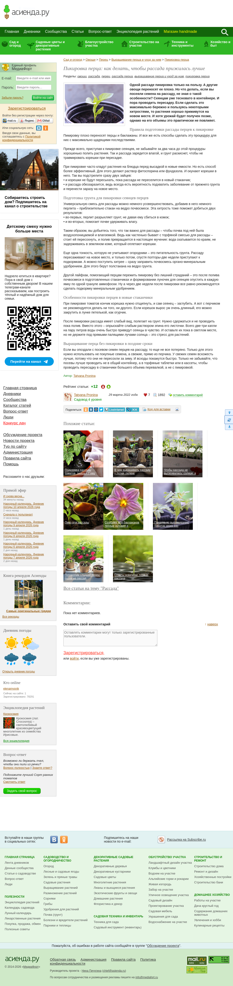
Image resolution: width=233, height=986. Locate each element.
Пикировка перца (177, 59)
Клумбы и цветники (162, 868)
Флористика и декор (108, 904)
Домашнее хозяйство (212, 894)
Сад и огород (15, 43)
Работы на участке (207, 900)
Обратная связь (63, 959)
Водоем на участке (161, 873)
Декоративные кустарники (112, 871)
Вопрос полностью (16, 767)
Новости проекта (19, 440)
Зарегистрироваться (83, 652)
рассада (94, 76)
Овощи (90, 59)
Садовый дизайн (160, 900)
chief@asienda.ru (114, 970)
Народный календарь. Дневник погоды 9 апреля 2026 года (23, 523)
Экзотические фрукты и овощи (115, 893)
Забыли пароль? (12, 97)
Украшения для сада (163, 916)
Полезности (14, 896)
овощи (82, 76)
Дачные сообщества (19, 868)
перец (105, 76)
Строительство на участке (144, 43)
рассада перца (122, 76)
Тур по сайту (15, 446)
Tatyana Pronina (85, 375)
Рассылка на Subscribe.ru (186, 839)
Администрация (18, 452)
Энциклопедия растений (137, 32)
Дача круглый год (206, 906)
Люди (8, 417)
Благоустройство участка (99, 43)
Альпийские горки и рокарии (168, 879)
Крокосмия (11, 714)
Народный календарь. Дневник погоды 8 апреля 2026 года (23, 534)
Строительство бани (208, 882)
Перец (103, 59)
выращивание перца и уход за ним (159, 76)
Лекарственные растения (23, 918)
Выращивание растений (60, 887)
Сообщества (56, 32)
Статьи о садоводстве (20, 873)
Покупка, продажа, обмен (23, 924)
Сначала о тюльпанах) (18, 514)
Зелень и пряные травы (60, 877)
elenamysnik (11, 688)
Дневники (32, 32)
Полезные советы (17, 929)
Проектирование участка (166, 906)
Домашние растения (108, 898)
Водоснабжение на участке (167, 922)
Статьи (78, 32)
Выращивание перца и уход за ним (136, 59)
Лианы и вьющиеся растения (114, 887)
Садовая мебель (160, 911)
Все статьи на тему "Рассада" (91, 588)
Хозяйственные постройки (212, 877)
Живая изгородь (159, 884)
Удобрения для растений (61, 909)
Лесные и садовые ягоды (61, 871)
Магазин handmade (180, 32)
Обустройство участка (167, 857)
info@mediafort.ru (147, 977)
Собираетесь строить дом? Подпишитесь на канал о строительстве (26, 202)
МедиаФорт (31, 966)
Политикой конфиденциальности (21, 138)
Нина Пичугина (91, 970)
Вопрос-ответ (100, 32)
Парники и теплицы (57, 925)
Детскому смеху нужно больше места (29, 228)
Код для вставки (159, 409)
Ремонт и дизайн (206, 871)
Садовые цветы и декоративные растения (50, 45)
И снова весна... (13, 496)
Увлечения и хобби (207, 920)
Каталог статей (17, 405)
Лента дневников (17, 862)
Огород (48, 866)
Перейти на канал (25, 361)
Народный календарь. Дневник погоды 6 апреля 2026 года (23, 545)
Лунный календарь (18, 913)
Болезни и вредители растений (65, 920)
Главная (12, 32)
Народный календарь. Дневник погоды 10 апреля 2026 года (23, 505)
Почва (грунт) (52, 914)
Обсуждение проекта (22, 435)
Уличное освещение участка (168, 895)
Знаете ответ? (42, 767)
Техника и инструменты (183, 43)
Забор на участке (160, 889)
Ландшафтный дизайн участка (170, 862)
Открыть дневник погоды (18, 671)
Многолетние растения (110, 882)
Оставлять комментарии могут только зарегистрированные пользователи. (110, 638)
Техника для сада (106, 922)
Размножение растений (60, 893)
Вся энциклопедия (16, 741)
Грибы (47, 904)
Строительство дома (209, 866)
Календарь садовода (19, 907)
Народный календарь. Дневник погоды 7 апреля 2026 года (23, 556)
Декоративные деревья (110, 866)
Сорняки (49, 898)
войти (74, 658)
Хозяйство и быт (220, 43)
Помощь (11, 464)
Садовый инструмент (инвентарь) (117, 927)
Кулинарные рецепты (209, 925)
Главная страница (20, 388)
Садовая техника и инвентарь (118, 916)
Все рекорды (10, 616)
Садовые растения (56, 882)
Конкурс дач (14, 423)
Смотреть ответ (14, 782)
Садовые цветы (105, 877)
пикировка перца (198, 76)
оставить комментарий (188, 395)
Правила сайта (17, 458)
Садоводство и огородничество (57, 858)
